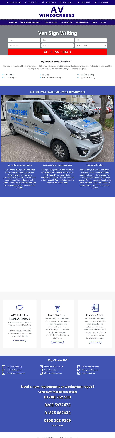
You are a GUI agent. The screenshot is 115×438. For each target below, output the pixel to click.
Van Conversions (66, 22)
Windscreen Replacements (31, 22)
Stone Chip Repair (82, 22)
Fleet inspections (51, 22)
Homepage (13, 22)
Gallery (94, 22)
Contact (103, 22)
